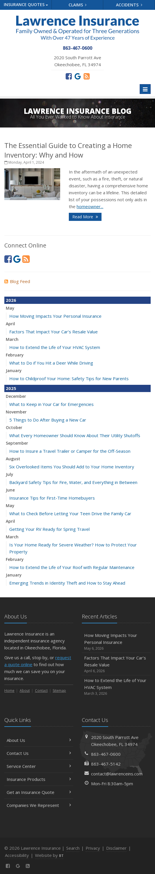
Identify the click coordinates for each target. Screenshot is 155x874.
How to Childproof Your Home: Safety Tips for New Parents (69, 378)
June (10, 490)
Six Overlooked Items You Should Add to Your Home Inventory (71, 467)
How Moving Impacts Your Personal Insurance (55, 316)
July (9, 474)
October (14, 427)
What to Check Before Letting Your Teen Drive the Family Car (70, 513)
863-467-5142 (106, 764)
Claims (78, 5)
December (16, 396)
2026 (11, 300)
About (25, 690)
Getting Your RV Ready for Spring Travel (49, 529)
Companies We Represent (39, 805)
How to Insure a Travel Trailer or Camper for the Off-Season (69, 451)
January (14, 370)
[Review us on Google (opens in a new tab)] (78, 76)
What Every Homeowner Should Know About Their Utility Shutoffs (74, 435)
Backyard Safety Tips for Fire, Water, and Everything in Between (73, 482)
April (10, 323)
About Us (39, 740)
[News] (87, 76)
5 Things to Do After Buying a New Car (47, 420)
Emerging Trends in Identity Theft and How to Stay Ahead (67, 583)
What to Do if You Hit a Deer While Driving (51, 363)
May (10, 308)
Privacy (93, 848)
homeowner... (90, 206)
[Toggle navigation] (145, 89)
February (15, 355)
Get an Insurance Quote (39, 792)
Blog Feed (17, 281)
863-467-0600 (106, 754)
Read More (85, 216)
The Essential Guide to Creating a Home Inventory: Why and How (68, 150)
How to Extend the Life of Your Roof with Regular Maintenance (71, 567)
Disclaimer (116, 848)
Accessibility (17, 855)
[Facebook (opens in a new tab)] (69, 76)
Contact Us (39, 753)
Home (9, 690)
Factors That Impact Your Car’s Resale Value (53, 332)
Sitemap (59, 690)
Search (73, 848)
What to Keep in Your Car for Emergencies (51, 404)
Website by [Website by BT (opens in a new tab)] (49, 855)
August (13, 458)
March (12, 339)
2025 (11, 388)
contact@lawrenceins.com (117, 774)
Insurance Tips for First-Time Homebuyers (52, 498)
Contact (41, 690)
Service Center (39, 766)
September (17, 443)
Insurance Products (39, 779)
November (16, 412)
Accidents (129, 5)
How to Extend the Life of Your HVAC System (54, 347)
